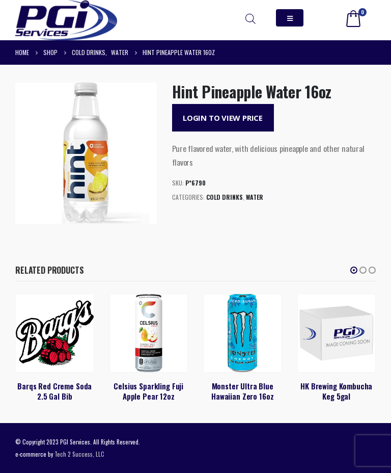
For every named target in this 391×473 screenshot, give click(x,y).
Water (254, 197)
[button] (353, 270)
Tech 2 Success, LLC (79, 454)
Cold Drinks (224, 197)
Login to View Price (223, 118)
